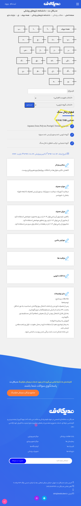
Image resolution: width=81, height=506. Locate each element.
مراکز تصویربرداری (33, 441)
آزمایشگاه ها (34, 446)
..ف (52, 60)
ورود (7, 4)
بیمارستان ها (70, 441)
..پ (68, 39)
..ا (34, 29)
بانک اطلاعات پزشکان (67, 436)
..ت (53, 39)
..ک (22, 60)
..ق (37, 60)
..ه (54, 81)
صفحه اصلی (69, 15)
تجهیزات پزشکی (33, 451)
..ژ (40, 50)
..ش (68, 60)
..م (38, 71)
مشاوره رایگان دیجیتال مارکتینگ (23, 393)
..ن (23, 71)
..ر (69, 50)
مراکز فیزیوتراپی (33, 436)
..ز (54, 50)
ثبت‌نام (13, 4)
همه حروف (65, 29)
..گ (68, 71)
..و (69, 81)
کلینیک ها (70, 446)
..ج (38, 39)
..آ (48, 29)
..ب (19, 29)
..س (25, 50)
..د (23, 39)
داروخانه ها (70, 451)
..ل (53, 71)
